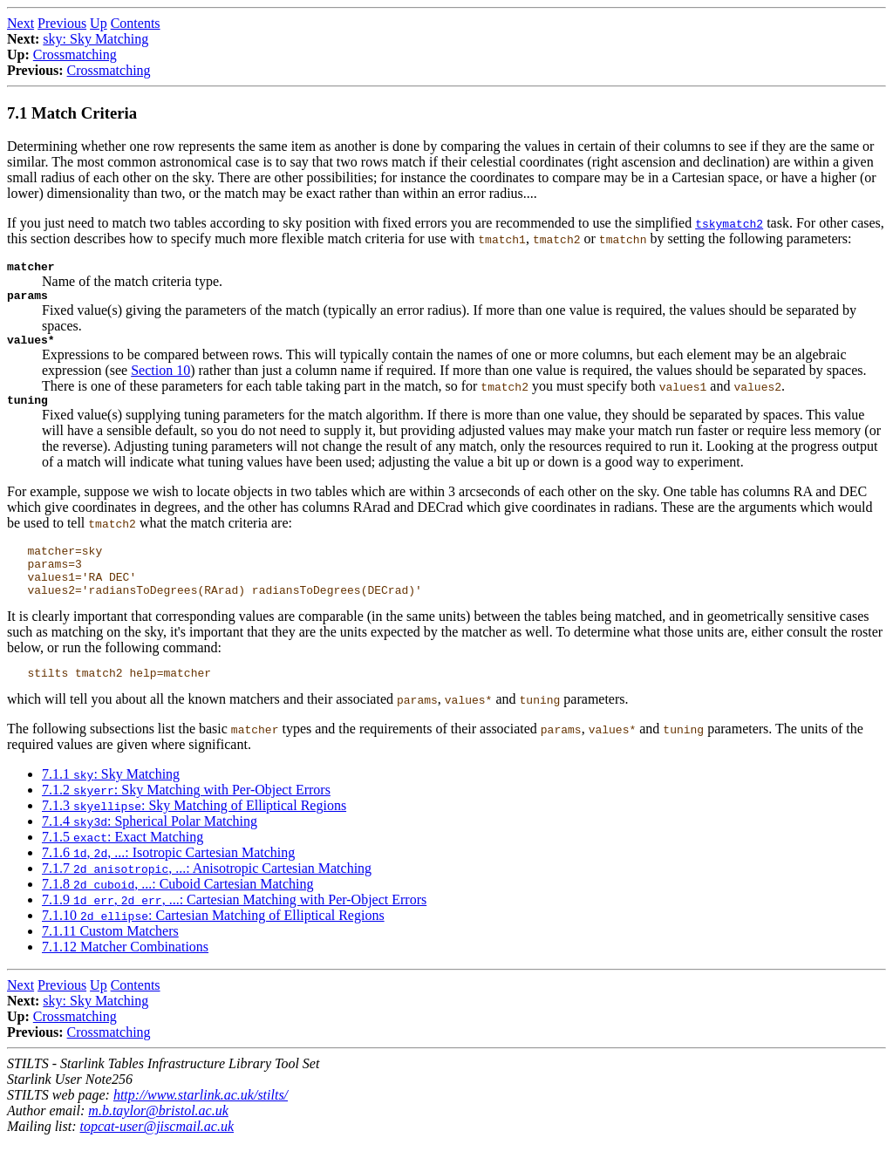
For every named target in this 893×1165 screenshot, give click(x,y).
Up (98, 23)
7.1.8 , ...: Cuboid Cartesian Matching (178, 907)
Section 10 (160, 378)
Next (20, 23)
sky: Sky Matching (95, 38)
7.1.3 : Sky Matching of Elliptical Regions (194, 828)
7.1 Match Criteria (72, 113)
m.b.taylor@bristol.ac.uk (158, 1134)
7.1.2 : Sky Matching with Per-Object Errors (186, 813)
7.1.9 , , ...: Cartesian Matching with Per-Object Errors (234, 923)
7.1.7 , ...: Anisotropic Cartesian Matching (207, 891)
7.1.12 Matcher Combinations (125, 970)
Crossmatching (75, 54)
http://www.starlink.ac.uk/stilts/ (200, 1118)
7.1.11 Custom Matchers (110, 954)
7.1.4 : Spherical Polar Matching (149, 844)
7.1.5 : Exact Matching (122, 860)
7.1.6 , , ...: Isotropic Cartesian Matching (168, 876)
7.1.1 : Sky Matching (111, 797)
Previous (61, 23)
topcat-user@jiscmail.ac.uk (157, 1149)
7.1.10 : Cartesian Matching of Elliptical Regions (213, 938)
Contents (135, 23)
